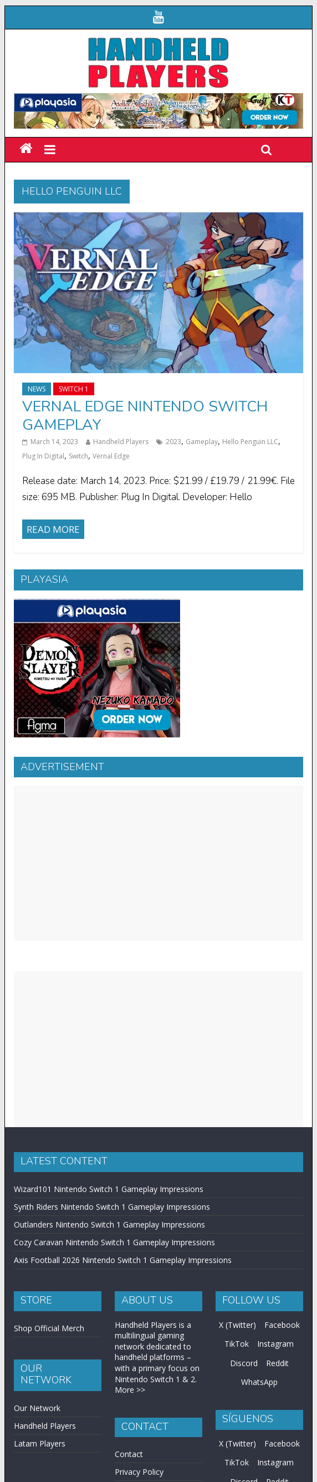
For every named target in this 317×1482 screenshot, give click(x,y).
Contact (129, 1454)
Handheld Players (121, 441)
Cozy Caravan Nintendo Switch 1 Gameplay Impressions (114, 1242)
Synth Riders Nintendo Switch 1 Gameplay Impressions (112, 1206)
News (36, 389)
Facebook (282, 1325)
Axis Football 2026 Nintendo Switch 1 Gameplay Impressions (123, 1260)
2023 (173, 441)
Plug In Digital (43, 456)
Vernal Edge (111, 456)
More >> (130, 1389)
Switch (78, 456)
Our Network (37, 1408)
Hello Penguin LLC (250, 441)
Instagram (275, 1343)
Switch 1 (74, 389)
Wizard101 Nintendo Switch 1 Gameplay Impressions (108, 1189)
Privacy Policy (139, 1471)
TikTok (236, 1343)
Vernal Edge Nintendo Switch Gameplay (145, 415)
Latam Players (39, 1443)
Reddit (277, 1363)
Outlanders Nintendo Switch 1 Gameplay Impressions (109, 1224)
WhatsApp (259, 1382)
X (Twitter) (237, 1325)
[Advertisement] (158, 863)
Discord (244, 1363)
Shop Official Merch (49, 1328)
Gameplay (202, 441)
